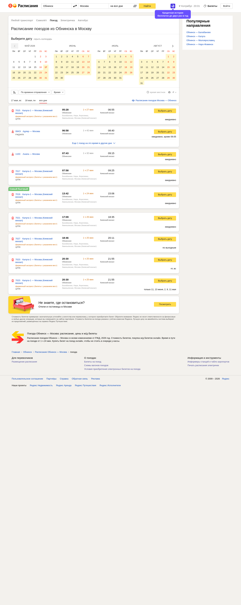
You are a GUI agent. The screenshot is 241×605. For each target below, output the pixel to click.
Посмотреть (165, 305)
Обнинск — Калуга (195, 36)
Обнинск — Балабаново (198, 32)
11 (14, 67)
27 (24, 78)
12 (19, 67)
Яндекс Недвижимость (41, 386)
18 (14, 72)
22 (35, 72)
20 (24, 72)
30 (40, 78)
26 (19, 78)
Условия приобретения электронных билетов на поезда (112, 370)
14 (30, 67)
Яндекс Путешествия (85, 386)
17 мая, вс (16, 101)
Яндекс (225, 380)
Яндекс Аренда (63, 386)
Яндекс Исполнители (110, 386)
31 (46, 78)
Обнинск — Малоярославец (200, 40)
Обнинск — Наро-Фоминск (199, 44)
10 (46, 62)
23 (40, 72)
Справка (64, 380)
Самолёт (41, 20)
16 (40, 67)
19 (19, 72)
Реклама (95, 380)
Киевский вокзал (107, 114)
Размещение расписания (24, 363)
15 (35, 67)
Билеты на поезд (92, 363)
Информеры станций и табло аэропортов (208, 363)
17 (46, 67)
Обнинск (27, 353)
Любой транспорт (22, 20)
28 (30, 78)
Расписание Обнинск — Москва (51, 353)
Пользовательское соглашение (27, 380)
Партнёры (51, 380)
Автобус (83, 20)
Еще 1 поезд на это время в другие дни (93, 144)
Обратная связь (80, 380)
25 (14, 78)
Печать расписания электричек (203, 366)
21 (30, 72)
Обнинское (66, 114)
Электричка (67, 20)
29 (35, 78)
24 (46, 72)
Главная (16, 353)
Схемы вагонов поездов (96, 366)
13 (24, 67)
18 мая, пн (30, 101)
